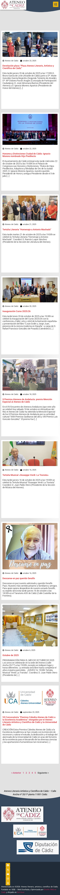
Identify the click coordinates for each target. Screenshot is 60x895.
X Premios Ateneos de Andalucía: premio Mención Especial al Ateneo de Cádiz (27, 400)
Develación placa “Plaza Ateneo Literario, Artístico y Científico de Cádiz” (28, 66)
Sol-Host (21, 892)
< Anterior (16, 772)
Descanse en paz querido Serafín (18, 578)
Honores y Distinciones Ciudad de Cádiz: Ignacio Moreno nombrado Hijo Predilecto (26, 154)
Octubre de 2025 (10, 655)
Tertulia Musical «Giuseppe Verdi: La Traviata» (25, 475)
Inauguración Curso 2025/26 (16, 311)
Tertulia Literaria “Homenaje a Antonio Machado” (26, 229)
